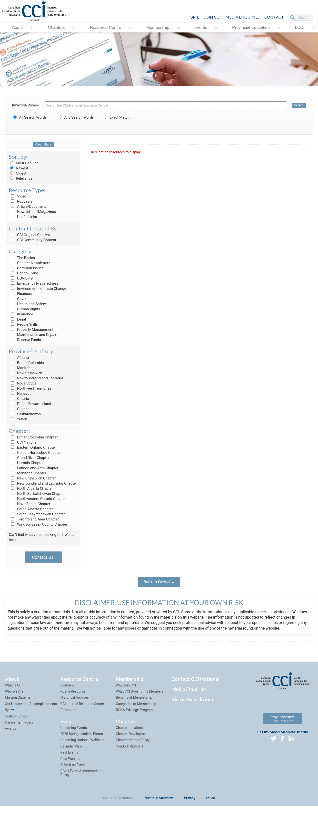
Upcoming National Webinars (82, 744)
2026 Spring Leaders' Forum (81, 737)
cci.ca (210, 802)
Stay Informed (282, 722)
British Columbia (26, 363)
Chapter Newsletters (29, 263)
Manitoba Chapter (27, 473)
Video (17, 196)
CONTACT (274, 17)
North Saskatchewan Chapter (37, 493)
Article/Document (27, 206)
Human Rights (24, 309)
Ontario (19, 398)
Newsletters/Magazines (32, 211)
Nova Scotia (23, 383)
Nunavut (19, 393)
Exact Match (116, 117)
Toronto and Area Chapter (34, 519)
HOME (193, 17)
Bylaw (9, 713)
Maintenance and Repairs (33, 334)
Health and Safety (27, 304)
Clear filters (43, 144)
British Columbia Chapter (33, 437)
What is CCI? (14, 689)
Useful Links (23, 217)
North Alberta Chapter (31, 488)
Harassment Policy (19, 726)
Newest (18, 168)
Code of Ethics (16, 720)
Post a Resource (72, 695)
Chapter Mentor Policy (132, 744)
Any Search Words (75, 117)
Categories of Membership (136, 707)
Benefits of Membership (134, 701)
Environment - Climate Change (37, 288)
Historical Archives (74, 701)
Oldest (17, 173)
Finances (20, 293)
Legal (17, 319)
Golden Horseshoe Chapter (35, 452)
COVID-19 (21, 278)
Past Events (69, 756)
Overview (67, 689)
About (17, 27)
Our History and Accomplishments (31, 707)
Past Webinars (71, 762)
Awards (10, 732)
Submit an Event (72, 768)
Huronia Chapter (26, 463)
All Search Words (29, 117)
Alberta (19, 357)
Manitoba (20, 368)
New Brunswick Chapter (32, 478)
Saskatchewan (25, 414)
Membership (157, 27)
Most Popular (23, 163)
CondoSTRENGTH (129, 750)
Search (299, 105)
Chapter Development (132, 737)
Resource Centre (105, 27)
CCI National (23, 442)
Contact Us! (43, 557)
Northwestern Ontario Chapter (37, 499)
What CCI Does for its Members (140, 695)
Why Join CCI (126, 689)
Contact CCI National (195, 682)
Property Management (31, 329)
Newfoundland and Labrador (36, 378)
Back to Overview (159, 583)
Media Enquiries (242, 17)
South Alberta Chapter (31, 509)
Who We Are (14, 695)
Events (200, 27)
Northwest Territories (30, 388)
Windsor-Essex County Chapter (38, 524)
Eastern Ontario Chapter (32, 447)
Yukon (18, 419)
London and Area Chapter (33, 468)
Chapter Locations (130, 731)
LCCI (299, 27)
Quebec (19, 409)
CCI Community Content (32, 240)
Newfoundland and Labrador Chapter (43, 483)
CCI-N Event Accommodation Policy (82, 776)
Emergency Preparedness (34, 283)
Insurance (21, 314)
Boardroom (69, 713)
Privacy (189, 802)
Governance (22, 299)
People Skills (23, 324)
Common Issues (26, 268)
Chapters (56, 27)
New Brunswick (25, 373)
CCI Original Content (29, 235)
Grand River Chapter (29, 458)
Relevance (20, 178)
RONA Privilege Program (134, 713)
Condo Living (23, 273)
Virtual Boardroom (192, 703)
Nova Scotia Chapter (29, 504)
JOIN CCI (212, 17)
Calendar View (71, 750)
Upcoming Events (73, 731)
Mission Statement (19, 701)
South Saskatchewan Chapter (37, 514)
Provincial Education (251, 27)
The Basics (22, 258)
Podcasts (20, 201)
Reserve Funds (25, 340)
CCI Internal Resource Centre (82, 707)
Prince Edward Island (30, 404)
